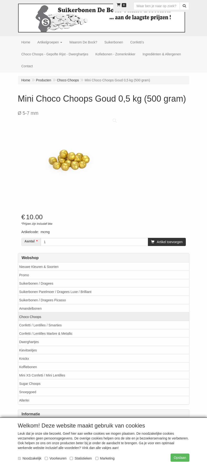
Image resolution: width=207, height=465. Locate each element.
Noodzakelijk (29, 458)
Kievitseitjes (28, 350)
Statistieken (81, 458)
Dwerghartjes (29, 342)
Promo (24, 275)
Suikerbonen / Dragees (36, 283)
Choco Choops (30, 317)
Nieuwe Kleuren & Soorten (39, 267)
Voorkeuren (56, 458)
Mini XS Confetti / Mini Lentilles (42, 375)
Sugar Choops (30, 384)
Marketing (105, 458)
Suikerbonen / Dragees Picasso (42, 300)
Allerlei (24, 400)
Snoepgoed (27, 392)
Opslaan (180, 458)
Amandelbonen (30, 308)
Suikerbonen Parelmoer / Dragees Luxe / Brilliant (55, 292)
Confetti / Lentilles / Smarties (40, 325)
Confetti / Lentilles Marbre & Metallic (46, 333)
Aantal (30, 241)
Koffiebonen (28, 367)
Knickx (24, 359)
